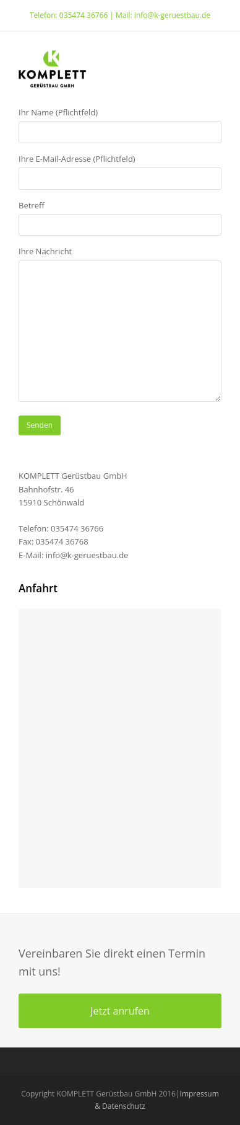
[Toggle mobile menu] (214, 69)
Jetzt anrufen (120, 1011)
